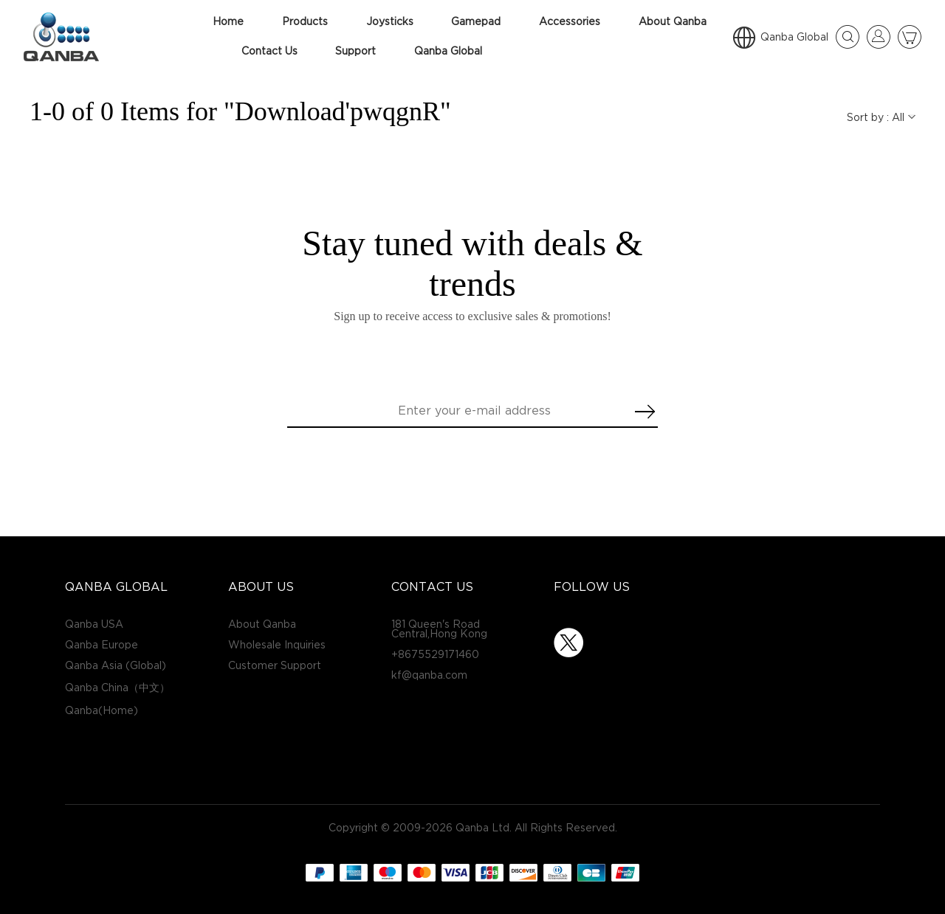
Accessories (569, 22)
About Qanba (673, 22)
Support (355, 51)
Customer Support (274, 666)
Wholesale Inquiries (277, 645)
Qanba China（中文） (117, 688)
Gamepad (476, 22)
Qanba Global (448, 51)
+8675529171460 (435, 654)
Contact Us (269, 51)
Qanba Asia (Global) (115, 666)
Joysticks (389, 22)
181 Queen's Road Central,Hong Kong (439, 629)
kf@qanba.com (429, 675)
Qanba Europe (101, 645)
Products (305, 22)
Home (228, 22)
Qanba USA (94, 624)
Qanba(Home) (101, 711)
